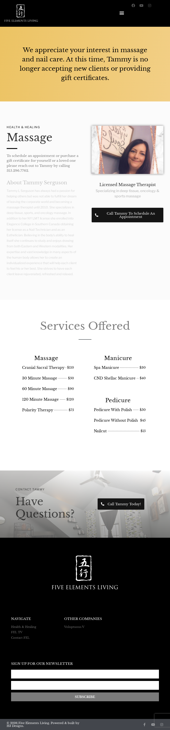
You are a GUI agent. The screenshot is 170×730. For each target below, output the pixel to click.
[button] (121, 11)
